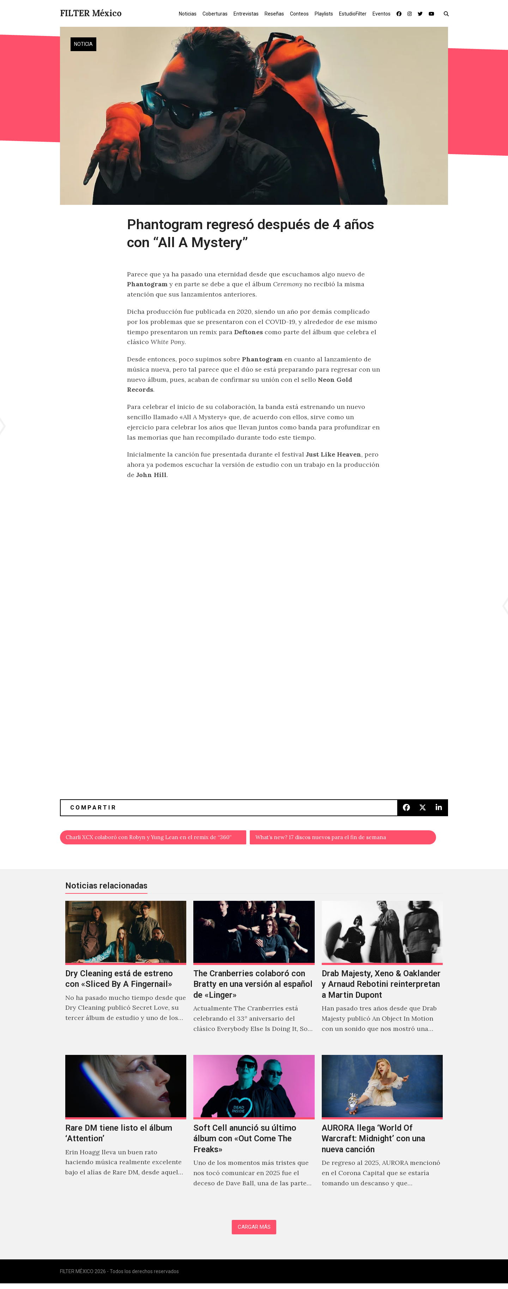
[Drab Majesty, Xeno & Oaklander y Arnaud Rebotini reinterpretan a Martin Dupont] (382, 977)
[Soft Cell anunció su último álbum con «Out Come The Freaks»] (253, 1131)
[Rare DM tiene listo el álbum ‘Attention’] (125, 1131)
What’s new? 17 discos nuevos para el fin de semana (334, 839)
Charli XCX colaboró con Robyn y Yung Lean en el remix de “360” (156, 839)
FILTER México (91, 13)
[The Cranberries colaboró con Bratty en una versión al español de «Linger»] (253, 977)
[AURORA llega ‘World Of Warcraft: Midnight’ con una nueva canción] (382, 1131)
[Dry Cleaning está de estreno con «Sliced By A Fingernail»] (125, 977)
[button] (447, 13)
